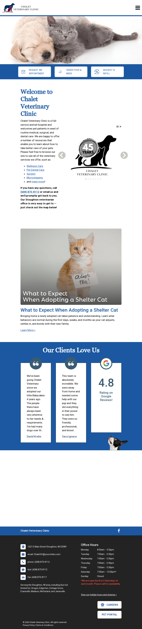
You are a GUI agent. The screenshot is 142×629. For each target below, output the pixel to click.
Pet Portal (109, 614)
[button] (117, 126)
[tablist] (93, 179)
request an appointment (33, 72)
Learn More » (28, 330)
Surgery (31, 173)
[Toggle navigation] (137, 7)
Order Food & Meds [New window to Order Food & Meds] (70, 72)
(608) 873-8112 (30, 191)
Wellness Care (35, 166)
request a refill (104, 72)
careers (109, 604)
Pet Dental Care (35, 169)
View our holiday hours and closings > (99, 594)
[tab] (85, 179)
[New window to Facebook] (118, 531)
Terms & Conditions (44, 625)
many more (38, 181)
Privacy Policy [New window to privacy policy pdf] (29, 625)
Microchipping (35, 177)
